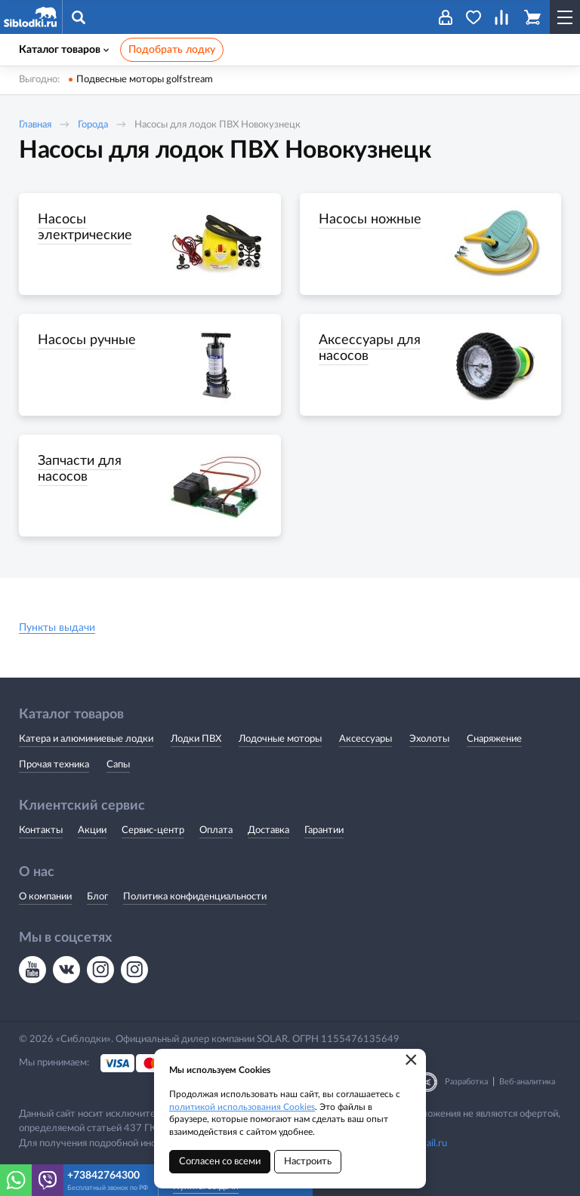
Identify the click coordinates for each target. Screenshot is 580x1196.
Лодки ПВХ (196, 739)
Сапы (118, 765)
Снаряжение (494, 739)
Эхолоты (429, 739)
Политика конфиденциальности (195, 897)
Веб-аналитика (527, 1082)
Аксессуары (365, 739)
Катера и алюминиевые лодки (86, 739)
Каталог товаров (64, 50)
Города (93, 125)
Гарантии (324, 830)
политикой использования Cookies (242, 1106)
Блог (97, 897)
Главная (35, 125)
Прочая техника (54, 765)
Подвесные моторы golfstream (144, 80)
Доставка (268, 830)
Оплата (216, 830)
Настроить (308, 1162)
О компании (45, 897)
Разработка (466, 1082)
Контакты (41, 830)
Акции (92, 830)
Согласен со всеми (220, 1162)
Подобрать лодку (171, 50)
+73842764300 (103, 1175)
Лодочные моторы (280, 739)
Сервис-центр (153, 830)
